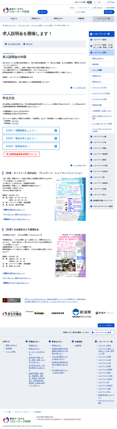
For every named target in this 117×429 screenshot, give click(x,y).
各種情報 (78, 342)
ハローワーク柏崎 (99, 148)
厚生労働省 (111, 2)
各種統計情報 (97, 105)
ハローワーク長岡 (99, 53)
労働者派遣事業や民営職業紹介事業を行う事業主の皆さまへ (60, 351)
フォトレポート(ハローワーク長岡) (102, 130)
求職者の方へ (97, 76)
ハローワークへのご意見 (102, 333)
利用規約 (38, 412)
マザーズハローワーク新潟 (103, 207)
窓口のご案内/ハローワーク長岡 (102, 117)
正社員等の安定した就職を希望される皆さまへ (37, 368)
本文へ (72, 8)
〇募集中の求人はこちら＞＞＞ (14, 273)
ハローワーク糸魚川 (100, 172)
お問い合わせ (97, 8)
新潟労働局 (110, 8)
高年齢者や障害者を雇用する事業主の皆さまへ (60, 364)
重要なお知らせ (97, 59)
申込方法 (29, 44)
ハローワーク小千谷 (99, 88)
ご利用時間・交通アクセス (101, 111)
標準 (89, 2)
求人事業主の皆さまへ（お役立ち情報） (60, 371)
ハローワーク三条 (99, 143)
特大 (99, 2)
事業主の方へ (97, 82)
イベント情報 (97, 70)
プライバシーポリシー (23, 412)
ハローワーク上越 (99, 137)
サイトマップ (84, 8)
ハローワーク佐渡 (99, 189)
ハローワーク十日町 (100, 166)
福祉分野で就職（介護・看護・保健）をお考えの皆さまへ (37, 360)
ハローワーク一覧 (101, 34)
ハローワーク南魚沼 (100, 183)
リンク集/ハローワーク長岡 (102, 124)
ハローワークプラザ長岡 (101, 94)
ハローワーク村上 (99, 195)
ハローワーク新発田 (100, 154)
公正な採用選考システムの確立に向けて (60, 358)
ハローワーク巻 (99, 178)
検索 (110, 12)
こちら (16, 121)
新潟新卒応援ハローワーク (103, 201)
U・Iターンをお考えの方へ (37, 353)
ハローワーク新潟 (99, 40)
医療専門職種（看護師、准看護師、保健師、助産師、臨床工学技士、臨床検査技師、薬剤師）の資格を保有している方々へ (37, 379)
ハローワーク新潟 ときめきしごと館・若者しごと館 (103, 46)
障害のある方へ (34, 349)
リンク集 (7, 412)
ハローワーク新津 (99, 160)
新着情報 (95, 64)
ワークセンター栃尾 (99, 99)
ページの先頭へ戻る (79, 88)
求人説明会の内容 (14, 44)
